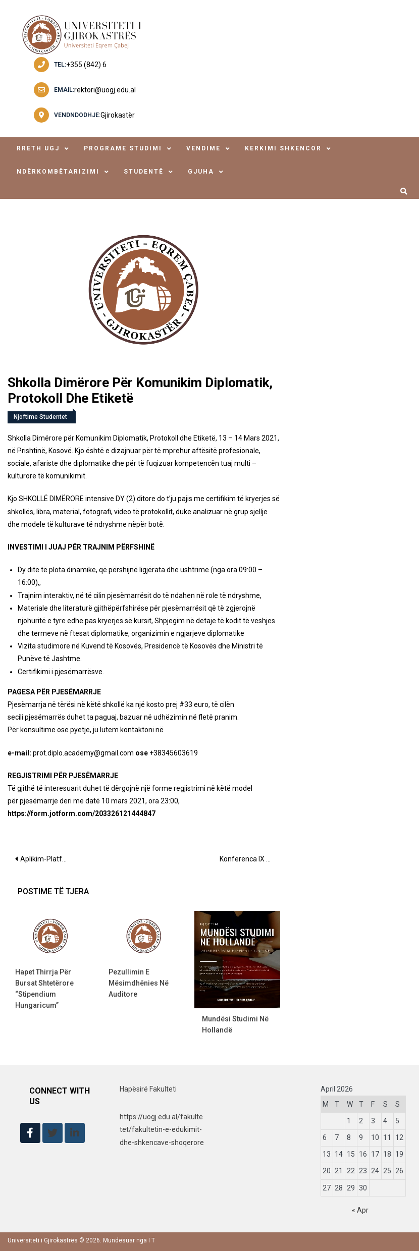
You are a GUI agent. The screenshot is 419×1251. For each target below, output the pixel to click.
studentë (144, 171)
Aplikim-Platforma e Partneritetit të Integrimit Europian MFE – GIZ (48, 859)
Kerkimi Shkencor (283, 148)
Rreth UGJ (38, 148)
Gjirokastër (117, 115)
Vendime (203, 148)
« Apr (360, 1210)
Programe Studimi (123, 148)
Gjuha (201, 171)
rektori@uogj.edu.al (105, 89)
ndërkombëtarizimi (58, 171)
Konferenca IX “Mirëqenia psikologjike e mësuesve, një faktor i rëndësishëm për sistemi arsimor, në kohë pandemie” (250, 859)
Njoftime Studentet (40, 416)
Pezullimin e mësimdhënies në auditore (139, 983)
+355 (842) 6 (86, 64)
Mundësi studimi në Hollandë (235, 1024)
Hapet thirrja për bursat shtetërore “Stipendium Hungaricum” (44, 988)
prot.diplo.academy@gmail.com (83, 753)
